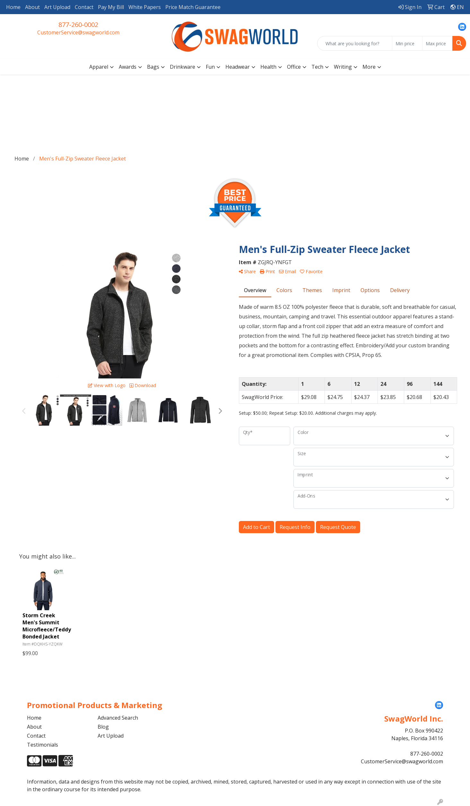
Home (13, 7)
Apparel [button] (98, 66)
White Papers (144, 7)
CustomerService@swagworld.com (78, 32)
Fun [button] (210, 66)
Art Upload (57, 7)
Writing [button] (343, 66)
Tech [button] (317, 66)
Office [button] (294, 66)
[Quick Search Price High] (437, 43)
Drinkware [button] (182, 66)
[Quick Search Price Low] (407, 43)
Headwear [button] (237, 66)
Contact (84, 7)
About (32, 7)
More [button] (369, 66)
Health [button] (268, 66)
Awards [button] (127, 66)
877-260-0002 (78, 24)
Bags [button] (153, 66)
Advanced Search (118, 717)
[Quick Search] (354, 43)
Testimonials (42, 744)
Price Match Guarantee (193, 7)
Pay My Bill (111, 7)
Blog (103, 726)
